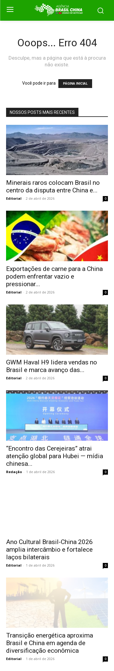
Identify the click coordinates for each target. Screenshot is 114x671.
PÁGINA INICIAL (75, 84)
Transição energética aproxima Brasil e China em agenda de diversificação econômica (49, 643)
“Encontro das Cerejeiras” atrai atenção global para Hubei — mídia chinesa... (54, 456)
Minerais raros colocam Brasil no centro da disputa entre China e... (53, 186)
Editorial (14, 198)
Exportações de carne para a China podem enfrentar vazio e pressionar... (54, 276)
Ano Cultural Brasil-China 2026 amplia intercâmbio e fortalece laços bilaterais (49, 549)
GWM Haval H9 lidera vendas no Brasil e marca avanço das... (51, 366)
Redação (14, 471)
